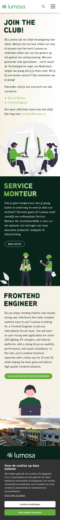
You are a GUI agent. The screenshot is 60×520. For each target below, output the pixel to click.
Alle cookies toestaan (30, 512)
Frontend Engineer (18, 102)
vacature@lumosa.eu (33, 114)
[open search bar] (43, 6)
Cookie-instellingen (30, 504)
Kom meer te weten (14, 495)
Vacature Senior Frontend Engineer (28, 376)
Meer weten (14, 244)
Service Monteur (17, 97)
